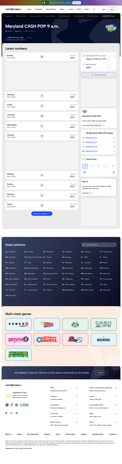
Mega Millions (51, 9)
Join (103, 9)
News (71, 9)
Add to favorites (98, 75)
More (88, 9)
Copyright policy (98, 434)
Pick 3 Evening (35, 16)
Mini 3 (79, 9)
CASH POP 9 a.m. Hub (15, 38)
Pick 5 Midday (78, 16)
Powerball (38, 9)
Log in (112, 9)
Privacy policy (70, 434)
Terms (58, 434)
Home (29, 9)
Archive (30, 38)
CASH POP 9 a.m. (108, 16)
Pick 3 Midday (21, 16)
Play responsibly (33, 434)
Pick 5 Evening (93, 16)
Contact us (101, 373)
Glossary (47, 434)
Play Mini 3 (87, 193)
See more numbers (42, 214)
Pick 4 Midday (50, 16)
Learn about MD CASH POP (93, 125)
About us (8, 434)
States (62, 9)
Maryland (8, 16)
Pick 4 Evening (64, 16)
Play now (76, 3)
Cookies (83, 434)
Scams (19, 434)
